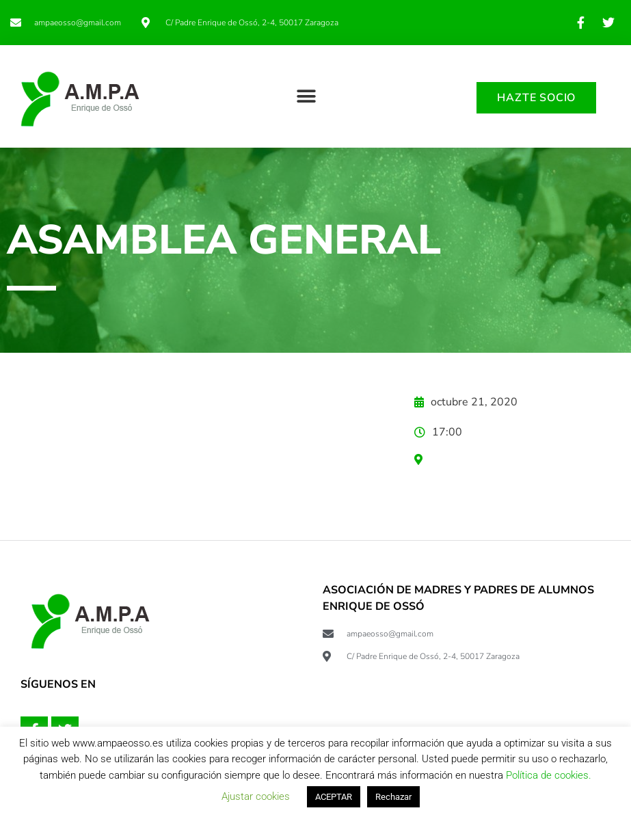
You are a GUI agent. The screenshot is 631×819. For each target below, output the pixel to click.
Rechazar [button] (393, 797)
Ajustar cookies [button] (255, 796)
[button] (306, 96)
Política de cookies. (548, 775)
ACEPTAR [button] (333, 797)
